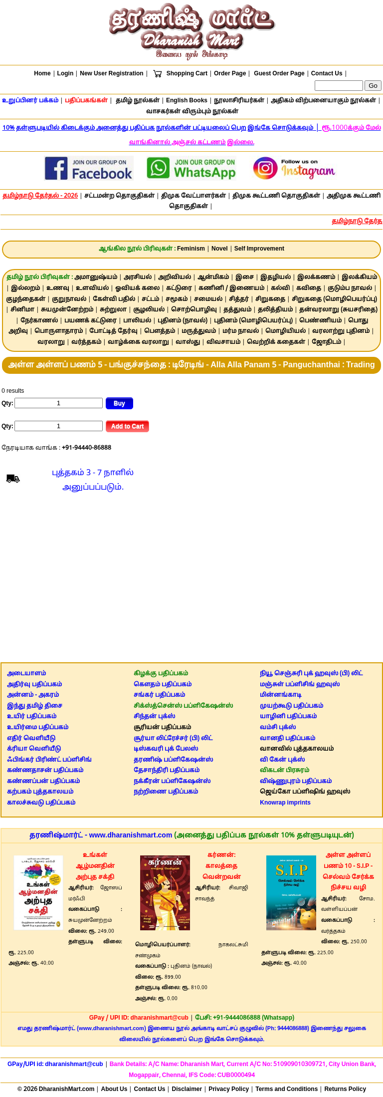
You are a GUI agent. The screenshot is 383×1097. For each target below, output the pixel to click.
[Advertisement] (191, 580)
